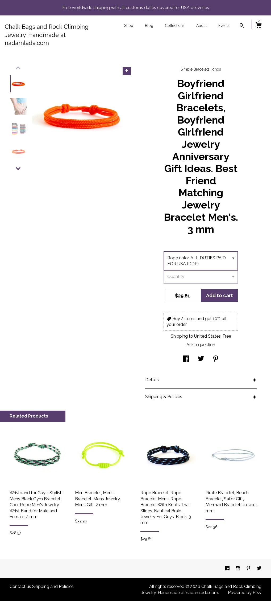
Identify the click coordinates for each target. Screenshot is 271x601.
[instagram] (238, 568)
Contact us (20, 586)
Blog (149, 25)
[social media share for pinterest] (215, 359)
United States (207, 336)
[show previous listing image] (18, 67)
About (201, 25)
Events (224, 25)
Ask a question (200, 344)
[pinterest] (249, 568)
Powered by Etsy (244, 592)
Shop (128, 25)
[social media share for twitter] (201, 359)
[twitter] (259, 568)
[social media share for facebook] (186, 359)
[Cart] (258, 26)
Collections (175, 25)
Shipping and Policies (53, 586)
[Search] (242, 26)
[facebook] (228, 568)
